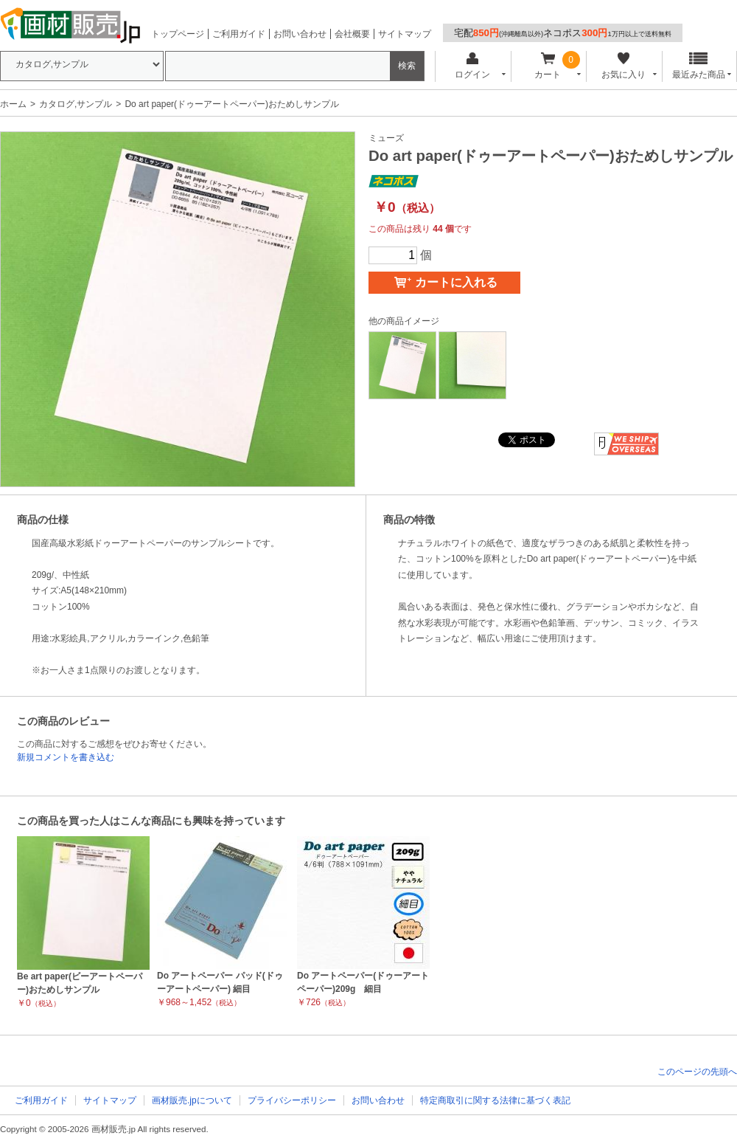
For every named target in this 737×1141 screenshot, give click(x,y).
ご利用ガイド (238, 34)
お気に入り (623, 66)
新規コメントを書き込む (65, 757)
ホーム (13, 104)
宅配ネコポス (562, 32)
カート (548, 66)
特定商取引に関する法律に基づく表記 (495, 1100)
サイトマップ (404, 34)
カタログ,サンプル (75, 104)
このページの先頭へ (697, 1071)
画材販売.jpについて (192, 1100)
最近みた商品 (699, 66)
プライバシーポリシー (292, 1100)
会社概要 (352, 34)
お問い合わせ (299, 34)
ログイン (472, 66)
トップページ (177, 34)
